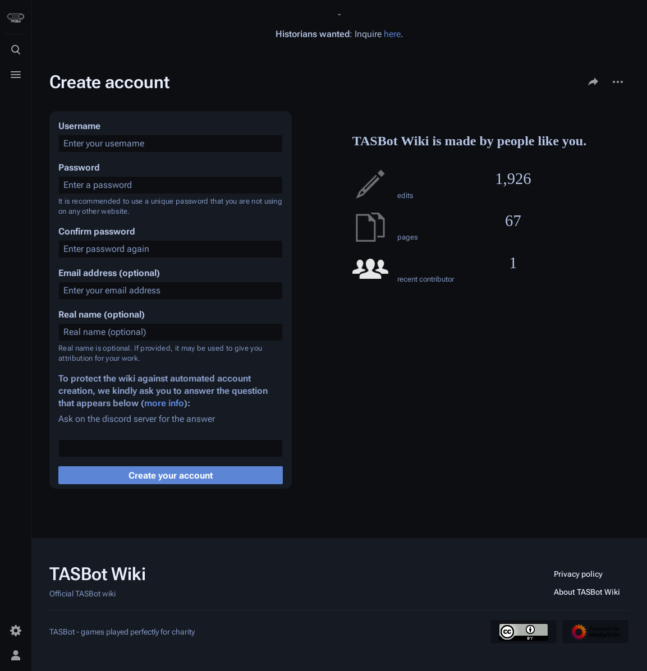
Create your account (171, 475)
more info (164, 403)
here (392, 34)
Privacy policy (578, 573)
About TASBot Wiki (587, 591)
